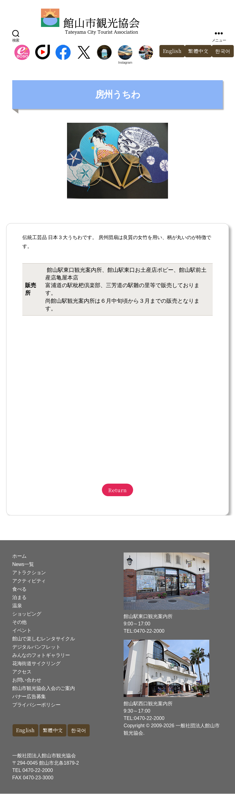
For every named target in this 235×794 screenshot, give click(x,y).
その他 (19, 622)
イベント (22, 630)
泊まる (19, 597)
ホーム (19, 556)
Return (117, 490)
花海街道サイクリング (36, 663)
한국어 (82, 730)
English (169, 51)
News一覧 (23, 564)
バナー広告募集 (29, 696)
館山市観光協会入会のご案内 (43, 688)
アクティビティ (29, 580)
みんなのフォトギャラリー (41, 655)
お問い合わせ (26, 680)
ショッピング (26, 613)
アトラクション (29, 572)
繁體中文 (196, 51)
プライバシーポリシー (36, 704)
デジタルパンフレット (36, 647)
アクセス (22, 671)
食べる (19, 589)
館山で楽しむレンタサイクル (43, 638)
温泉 (17, 605)
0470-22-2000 (37, 770)
